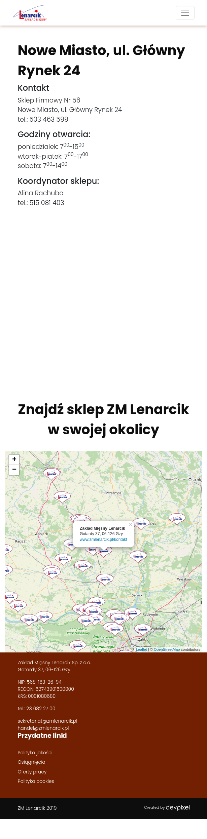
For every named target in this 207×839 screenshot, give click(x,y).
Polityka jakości (35, 752)
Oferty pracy (32, 771)
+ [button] (14, 460)
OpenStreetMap (167, 649)
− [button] (14, 470)
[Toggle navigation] (185, 12)
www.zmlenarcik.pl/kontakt (103, 539)
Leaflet (141, 649)
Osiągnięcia (31, 762)
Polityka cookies (36, 781)
